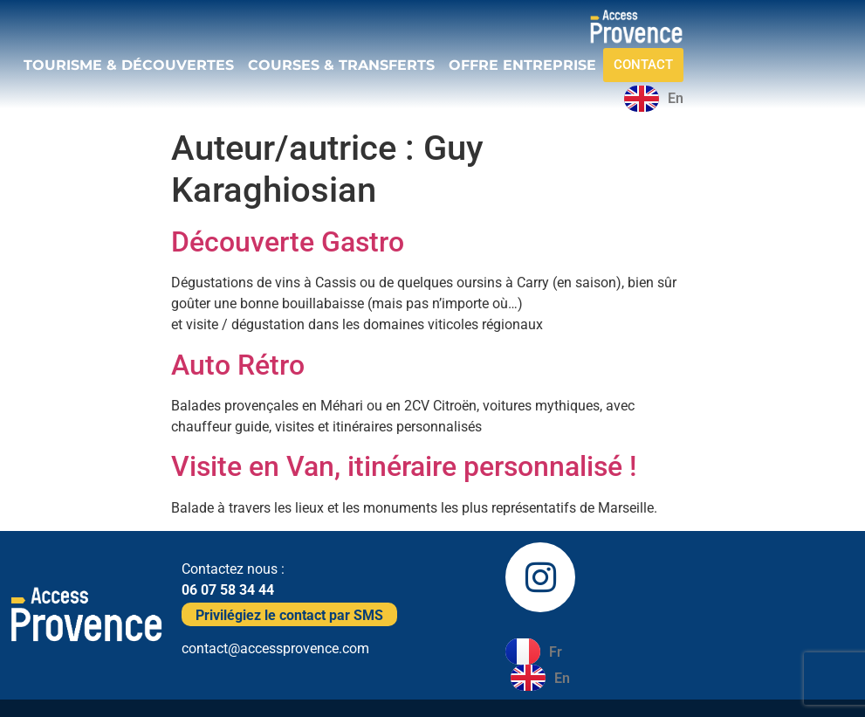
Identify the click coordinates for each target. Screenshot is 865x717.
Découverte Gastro (287, 242)
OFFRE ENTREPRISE (522, 65)
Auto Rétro (238, 365)
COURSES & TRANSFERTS (341, 65)
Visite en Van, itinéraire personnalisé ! (403, 466)
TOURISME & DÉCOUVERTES (129, 65)
